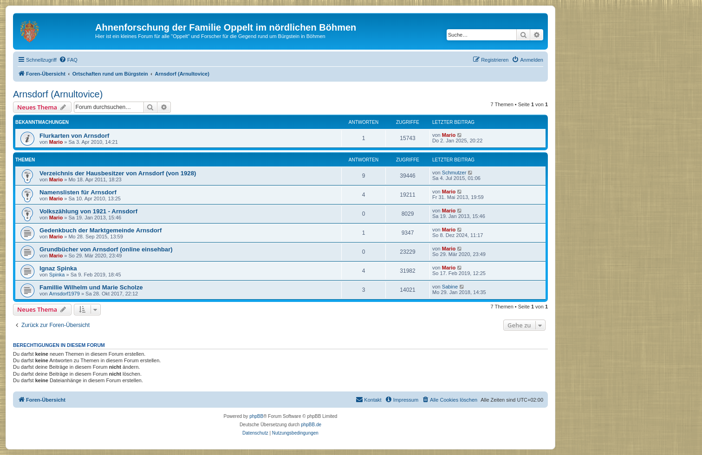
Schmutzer (454, 172)
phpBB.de (311, 424)
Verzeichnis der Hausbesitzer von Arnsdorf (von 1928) (117, 173)
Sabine (450, 286)
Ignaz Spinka (58, 268)
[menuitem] (68, 59)
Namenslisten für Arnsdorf (78, 192)
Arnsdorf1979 (64, 293)
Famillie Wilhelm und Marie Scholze (91, 287)
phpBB (256, 416)
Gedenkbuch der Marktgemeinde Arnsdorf (100, 230)
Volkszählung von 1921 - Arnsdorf (88, 211)
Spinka (57, 274)
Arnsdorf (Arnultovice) (58, 94)
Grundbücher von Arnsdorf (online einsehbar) (106, 249)
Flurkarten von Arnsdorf (74, 135)
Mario (56, 142)
